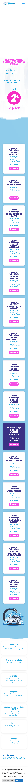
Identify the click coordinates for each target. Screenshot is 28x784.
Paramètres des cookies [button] (8, 780)
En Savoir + (14, 168)
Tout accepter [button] (19, 780)
